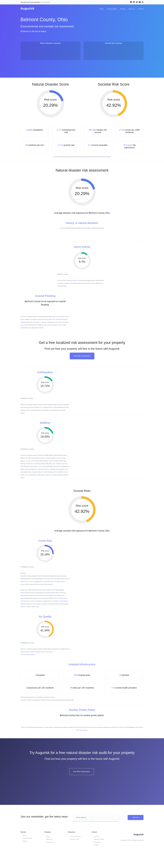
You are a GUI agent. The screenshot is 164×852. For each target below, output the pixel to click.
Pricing (122, 9)
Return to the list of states (33, 31)
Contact (141, 9)
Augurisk (101, 157)
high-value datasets (81, 730)
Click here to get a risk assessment (30, 2)
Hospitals (52, 697)
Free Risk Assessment (82, 356)
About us (132, 9)
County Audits (112, 9)
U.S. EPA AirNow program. (28, 655)
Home (101, 9)
